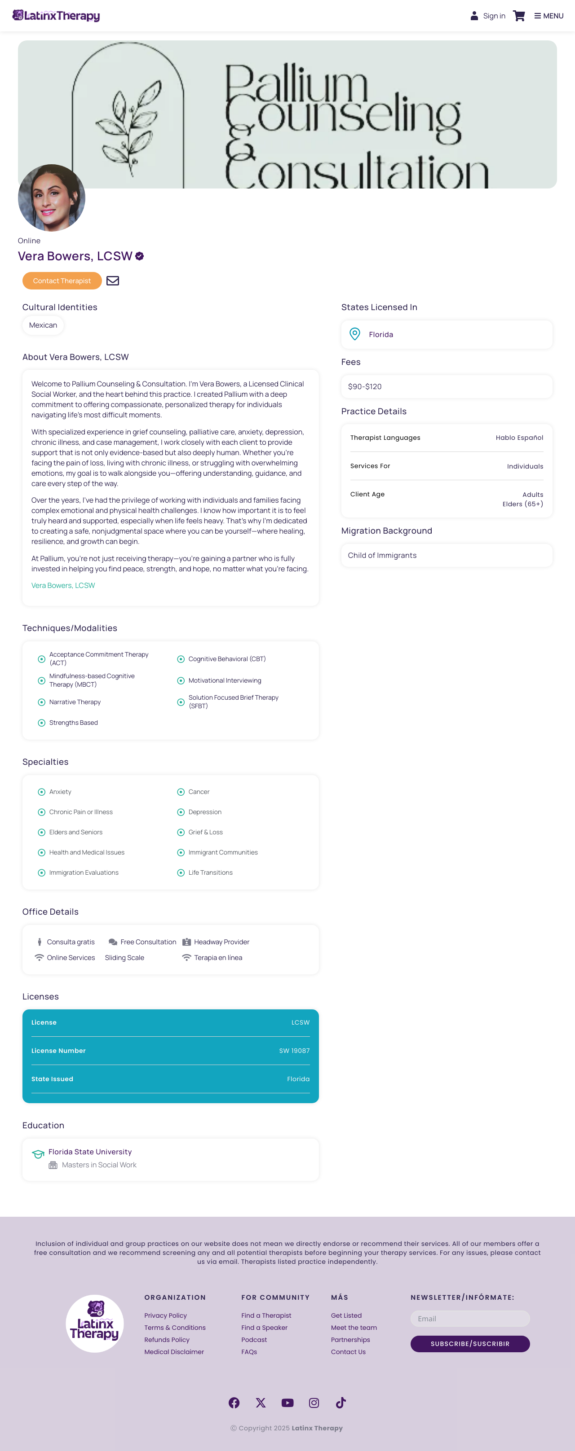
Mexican (43, 325)
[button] (519, 15)
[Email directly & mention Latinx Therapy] (112, 281)
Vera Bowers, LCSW (63, 585)
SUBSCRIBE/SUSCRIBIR (470, 1343)
